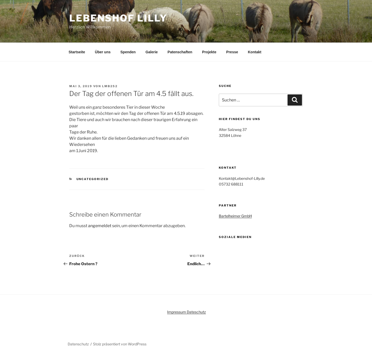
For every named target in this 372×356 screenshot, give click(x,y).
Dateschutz (196, 312)
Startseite (77, 52)
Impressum (177, 312)
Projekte (209, 52)
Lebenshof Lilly (118, 18)
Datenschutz (78, 344)
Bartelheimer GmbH (235, 216)
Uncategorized (92, 179)
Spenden (128, 52)
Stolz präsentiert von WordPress (119, 344)
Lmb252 (110, 86)
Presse (232, 52)
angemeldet (99, 225)
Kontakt (254, 52)
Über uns (103, 52)
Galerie (151, 52)
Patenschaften (180, 52)
